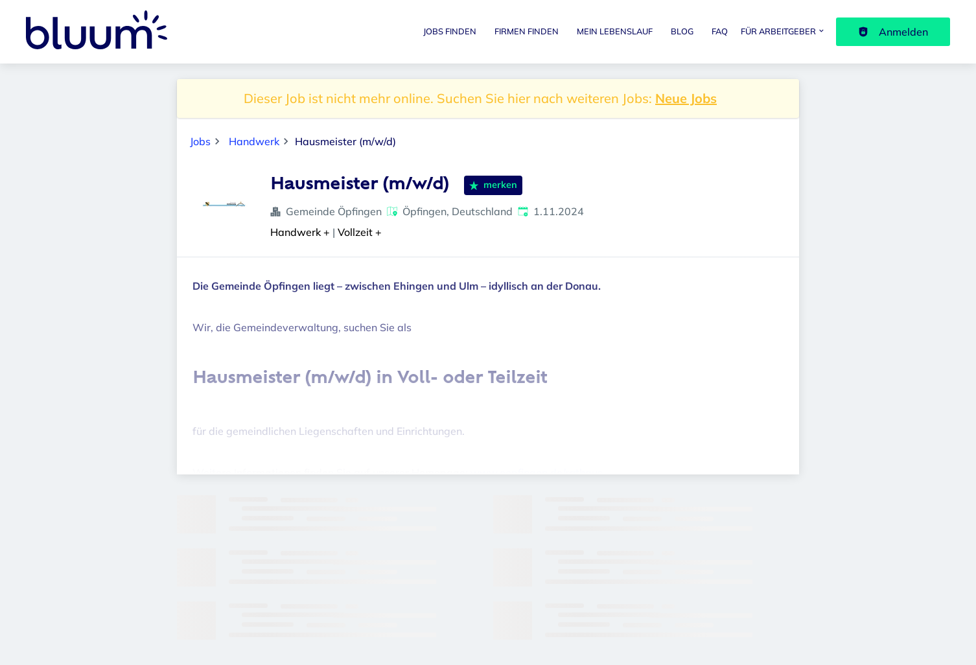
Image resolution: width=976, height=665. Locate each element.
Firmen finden (526, 31)
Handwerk (254, 141)
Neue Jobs (686, 98)
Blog (682, 31)
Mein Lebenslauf (615, 31)
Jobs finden (449, 31)
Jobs (200, 141)
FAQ (720, 31)
